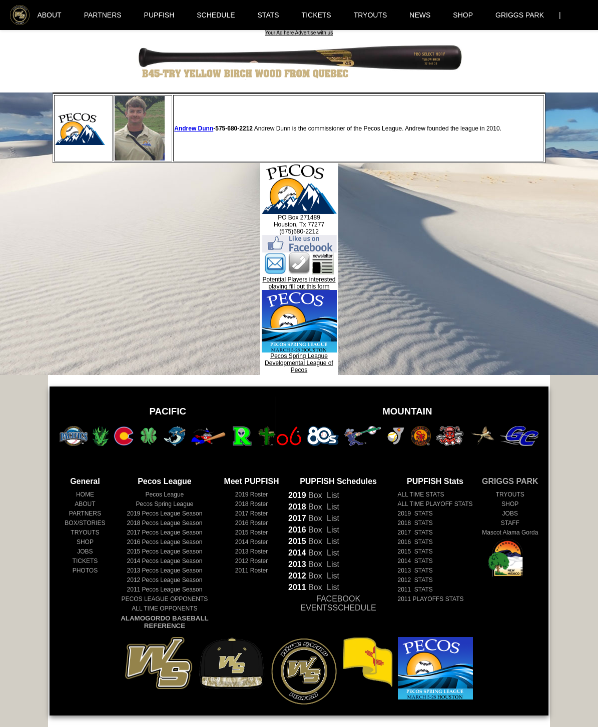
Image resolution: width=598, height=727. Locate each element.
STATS (268, 15)
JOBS (85, 551)
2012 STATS (415, 580)
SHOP (463, 15)
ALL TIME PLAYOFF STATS (435, 504)
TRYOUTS (370, 15)
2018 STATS (415, 523)
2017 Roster (251, 513)
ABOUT (49, 15)
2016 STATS (415, 542)
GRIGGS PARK (519, 15)
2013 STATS (415, 570)
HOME (85, 494)
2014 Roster (251, 542)
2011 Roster (251, 570)
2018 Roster (251, 504)
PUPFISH (159, 15)
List (332, 495)
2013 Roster (251, 551)
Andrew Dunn (193, 128)
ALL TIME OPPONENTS (164, 608)
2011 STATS (415, 589)
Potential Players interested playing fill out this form (298, 283)
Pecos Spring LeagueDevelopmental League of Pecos (299, 360)
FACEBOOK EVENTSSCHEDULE (338, 603)
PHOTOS (85, 570)
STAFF (510, 523)
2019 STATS (415, 513)
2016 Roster (251, 523)
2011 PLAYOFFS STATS (431, 599)
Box (305, 495)
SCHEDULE (216, 15)
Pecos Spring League (165, 504)
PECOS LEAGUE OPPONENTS (165, 599)
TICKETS (316, 15)
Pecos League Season (165, 513)
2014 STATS (415, 561)
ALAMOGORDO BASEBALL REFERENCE (164, 622)
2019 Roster (251, 494)
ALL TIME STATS (421, 494)
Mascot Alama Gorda (510, 532)
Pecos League (165, 494)
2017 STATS (415, 532)
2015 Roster (251, 532)
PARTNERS (103, 15)
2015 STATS (415, 551)
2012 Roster (251, 561)
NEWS (419, 15)
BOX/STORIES (85, 523)
